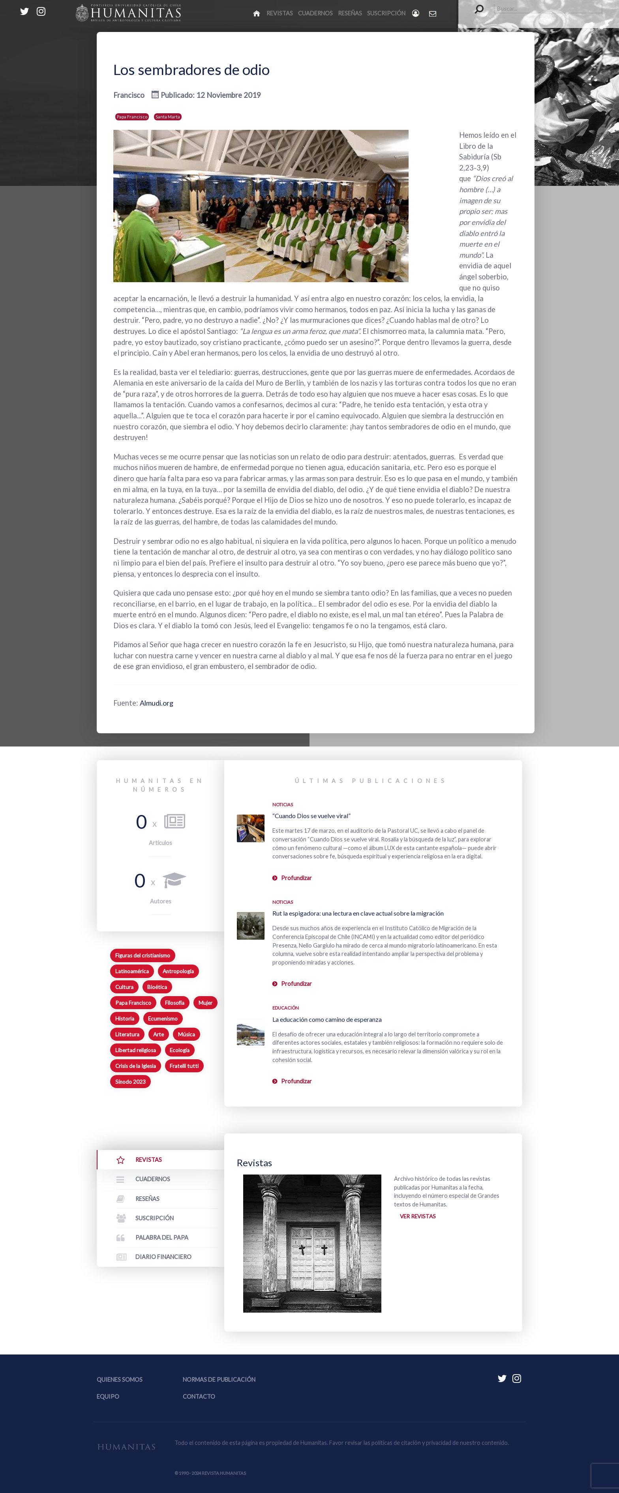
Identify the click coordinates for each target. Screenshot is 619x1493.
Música (186, 1034)
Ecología (179, 1050)
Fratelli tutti (184, 1066)
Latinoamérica (132, 971)
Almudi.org (157, 703)
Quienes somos (120, 1379)
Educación (285, 1007)
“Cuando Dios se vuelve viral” (311, 815)
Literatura (127, 1034)
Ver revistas (419, 1216)
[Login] (416, 13)
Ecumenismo (163, 1018)
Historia (124, 1018)
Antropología (178, 971)
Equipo (108, 1396)
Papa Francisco (132, 116)
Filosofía (174, 1003)
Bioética (157, 987)
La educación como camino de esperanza (327, 1019)
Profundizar (296, 878)
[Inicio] (257, 13)
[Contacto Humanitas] (433, 13)
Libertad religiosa (135, 1050)
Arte (158, 1034)
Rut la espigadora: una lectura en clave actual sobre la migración (358, 913)
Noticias (282, 804)
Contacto (199, 1396)
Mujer (205, 1003)
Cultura (124, 987)
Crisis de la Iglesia (135, 1066)
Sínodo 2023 (130, 1082)
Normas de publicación (219, 1379)
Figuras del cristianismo (142, 955)
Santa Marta (168, 116)
